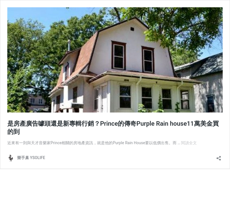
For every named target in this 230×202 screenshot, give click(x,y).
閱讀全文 (189, 143)
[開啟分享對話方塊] (219, 156)
